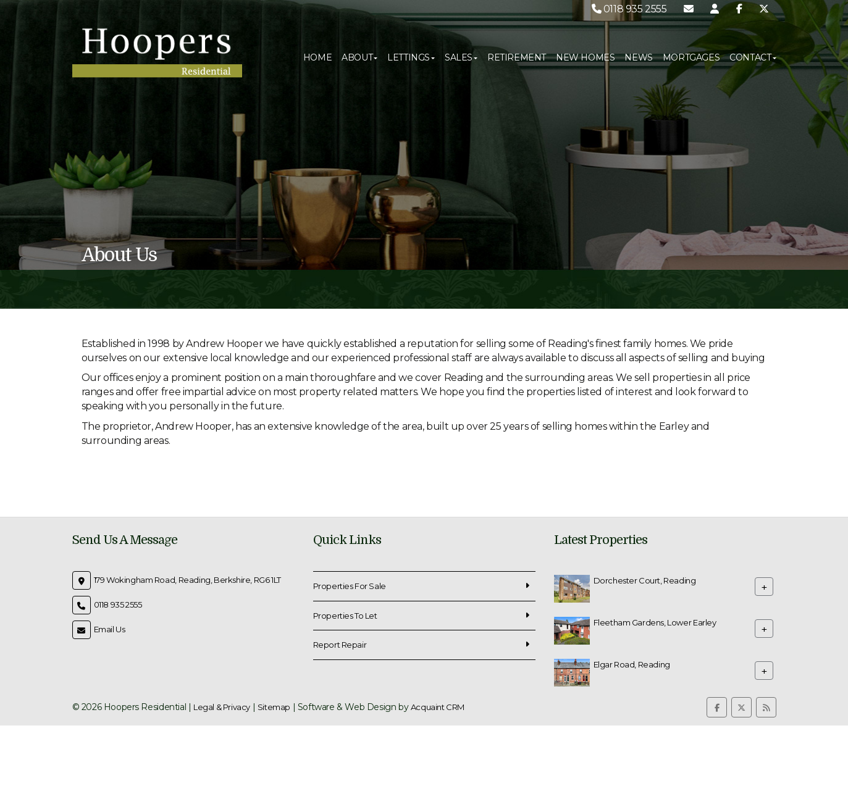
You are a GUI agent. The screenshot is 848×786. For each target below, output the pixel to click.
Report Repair (340, 645)
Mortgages (691, 57)
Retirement (516, 57)
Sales (461, 57)
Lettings (411, 57)
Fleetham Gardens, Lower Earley (655, 622)
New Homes (585, 57)
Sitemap (274, 707)
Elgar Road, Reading (632, 664)
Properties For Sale (349, 586)
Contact (752, 57)
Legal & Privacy (221, 707)
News (638, 57)
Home (317, 57)
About (359, 57)
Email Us (109, 629)
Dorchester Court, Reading (645, 580)
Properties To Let (345, 616)
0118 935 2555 (629, 9)
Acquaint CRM (437, 707)
